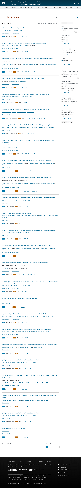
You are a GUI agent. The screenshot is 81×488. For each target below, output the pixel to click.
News (6, 7)
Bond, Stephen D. (6, 45)
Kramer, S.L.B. (25, 316)
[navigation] (42, 23)
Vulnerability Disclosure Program (37, 483)
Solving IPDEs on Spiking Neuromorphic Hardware (17, 213)
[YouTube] (71, 7)
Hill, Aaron (10, 64)
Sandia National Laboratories (15, 474)
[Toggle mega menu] (78, 3)
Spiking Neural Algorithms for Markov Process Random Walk (20, 360)
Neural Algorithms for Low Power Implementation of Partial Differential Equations (27, 329)
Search (59, 7)
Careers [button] (52, 7)
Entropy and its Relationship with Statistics (15, 27)
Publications (44, 7)
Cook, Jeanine (22, 127)
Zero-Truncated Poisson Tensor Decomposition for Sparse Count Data (23, 78)
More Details (16, 33)
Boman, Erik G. (5, 248)
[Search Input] (67, 18)
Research (13, 2)
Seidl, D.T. (44, 316)
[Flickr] (73, 7)
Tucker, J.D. (22, 30)
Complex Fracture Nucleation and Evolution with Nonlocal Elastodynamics (25, 262)
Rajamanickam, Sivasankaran (31, 248)
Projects (30, 7)
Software (36, 7)
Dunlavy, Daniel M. (22, 81)
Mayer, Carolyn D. (13, 30)
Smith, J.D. (4, 64)
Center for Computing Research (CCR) (26, 4)
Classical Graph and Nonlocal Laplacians (14, 428)
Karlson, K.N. (18, 316)
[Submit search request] (77, 18)
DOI (22, 36)
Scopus (32, 72)
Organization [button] (21, 7)
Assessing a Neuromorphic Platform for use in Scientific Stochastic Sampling (25, 94)
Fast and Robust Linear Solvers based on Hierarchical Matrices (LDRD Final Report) (27, 245)
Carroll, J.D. (11, 316)
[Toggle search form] (74, 3)
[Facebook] (67, 7)
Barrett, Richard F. (6, 127)
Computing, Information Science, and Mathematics (31, 2)
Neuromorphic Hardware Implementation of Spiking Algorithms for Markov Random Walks (29, 344)
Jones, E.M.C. (5, 316)
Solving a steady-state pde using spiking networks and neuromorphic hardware (26, 160)
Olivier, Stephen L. (39, 127)
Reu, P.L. (18, 147)
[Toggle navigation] (2, 7)
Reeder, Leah (26, 183)
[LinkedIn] (78, 7)
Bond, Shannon (22, 232)
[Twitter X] (69, 7)
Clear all (70, 23)
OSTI (26, 36)
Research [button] (12, 7)
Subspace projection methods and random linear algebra (19, 298)
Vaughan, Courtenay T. (50, 127)
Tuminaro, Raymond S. (45, 248)
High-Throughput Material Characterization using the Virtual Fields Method (25, 314)
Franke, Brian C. (15, 45)
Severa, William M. (51, 64)
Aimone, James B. (6, 66)
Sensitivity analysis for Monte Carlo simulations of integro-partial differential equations (29, 197)
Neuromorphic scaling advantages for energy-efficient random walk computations (27, 58)
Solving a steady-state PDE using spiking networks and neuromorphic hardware (26, 177)
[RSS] (80, 7)
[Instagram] (75, 7)
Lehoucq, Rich (5, 30)
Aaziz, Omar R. (15, 127)
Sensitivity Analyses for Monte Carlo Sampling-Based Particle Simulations (25, 43)
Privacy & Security (19, 466)
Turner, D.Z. (5, 147)
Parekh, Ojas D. (42, 64)
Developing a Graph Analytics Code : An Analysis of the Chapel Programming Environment (29, 125)
